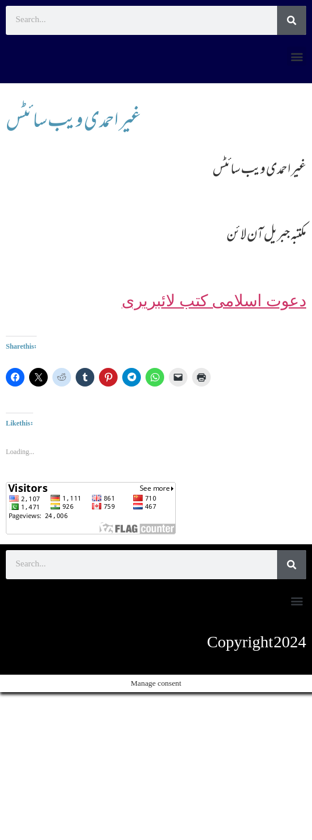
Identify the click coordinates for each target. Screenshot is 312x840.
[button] (296, 56)
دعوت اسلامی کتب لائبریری (214, 301)
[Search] (291, 20)
